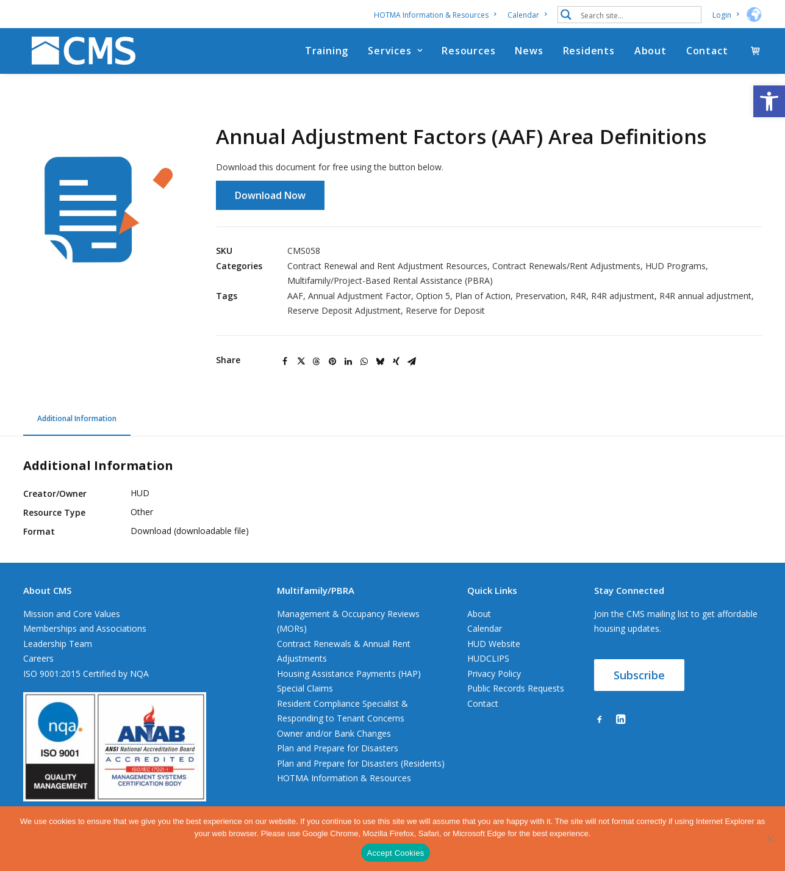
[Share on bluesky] (380, 362)
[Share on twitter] (300, 362)
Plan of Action (483, 296)
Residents (589, 54)
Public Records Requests (515, 689)
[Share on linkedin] (348, 362)
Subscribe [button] (639, 675)
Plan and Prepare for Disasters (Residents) (361, 764)
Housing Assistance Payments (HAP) (349, 674)
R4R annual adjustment (705, 296)
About (650, 54)
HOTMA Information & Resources (435, 15)
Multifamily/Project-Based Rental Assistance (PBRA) (390, 281)
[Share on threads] (316, 362)
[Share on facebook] (285, 362)
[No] (770, 839)
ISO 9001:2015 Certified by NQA (86, 674)
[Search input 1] (638, 14)
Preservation (540, 296)
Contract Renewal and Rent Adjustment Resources (387, 266)
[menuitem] (437, 15)
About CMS (47, 591)
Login (725, 15)
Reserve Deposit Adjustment (344, 311)
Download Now (270, 196)
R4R (578, 296)
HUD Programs (675, 266)
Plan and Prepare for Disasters (337, 748)
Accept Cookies (396, 853)
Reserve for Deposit (445, 311)
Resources (468, 54)
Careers (38, 659)
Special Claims (305, 689)
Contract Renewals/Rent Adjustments (566, 266)
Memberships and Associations (84, 629)
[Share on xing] (396, 362)
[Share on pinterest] (332, 362)
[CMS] (80, 54)
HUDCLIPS (488, 659)
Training (326, 54)
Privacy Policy (494, 674)
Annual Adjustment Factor (359, 296)
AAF (295, 296)
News (529, 54)
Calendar (527, 15)
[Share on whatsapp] (364, 362)
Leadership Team (57, 644)
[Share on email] (411, 362)
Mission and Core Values (71, 614)
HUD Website (493, 644)
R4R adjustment (622, 296)
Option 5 (433, 296)
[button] (769, 101)
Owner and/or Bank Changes (334, 734)
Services (395, 54)
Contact (707, 54)
